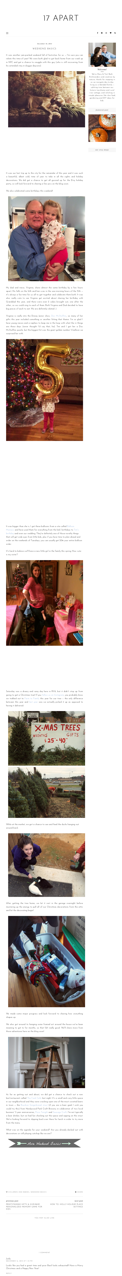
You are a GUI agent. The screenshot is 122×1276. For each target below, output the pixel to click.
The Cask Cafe (34, 1098)
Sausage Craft (60, 1112)
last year (33, 702)
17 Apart (61, 19)
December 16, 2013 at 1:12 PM (19, 1261)
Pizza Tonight (41, 1112)
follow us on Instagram (53, 695)
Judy (8, 1259)
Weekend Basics (39, 1192)
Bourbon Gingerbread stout (34, 1105)
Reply (9, 1273)
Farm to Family (32, 699)
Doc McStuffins (58, 316)
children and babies (18, 1192)
